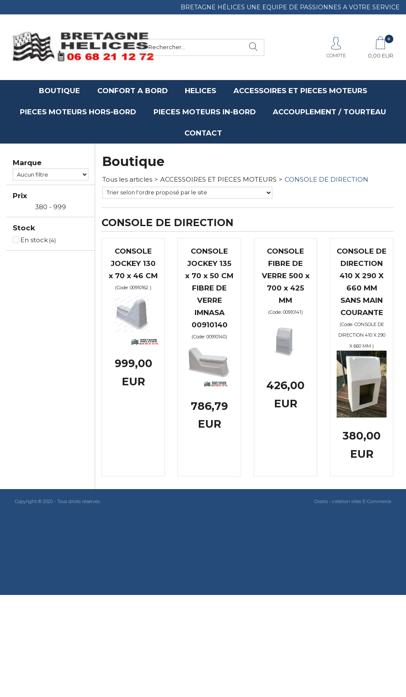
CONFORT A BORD (132, 90)
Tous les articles (127, 179)
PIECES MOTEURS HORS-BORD (78, 112)
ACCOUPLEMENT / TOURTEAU (329, 112)
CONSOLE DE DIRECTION (326, 179)
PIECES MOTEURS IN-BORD (205, 112)
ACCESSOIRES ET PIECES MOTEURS (300, 90)
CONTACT (203, 133)
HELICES (200, 90)
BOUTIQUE (59, 90)
